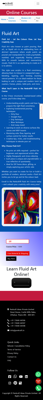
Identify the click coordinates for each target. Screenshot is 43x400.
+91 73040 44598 (17, 326)
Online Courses (12, 19)
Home (3, 19)
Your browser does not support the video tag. (21, 283)
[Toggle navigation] (38, 3)
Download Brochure (41, 111)
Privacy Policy (12, 353)
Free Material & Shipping (18, 253)
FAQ (9, 360)
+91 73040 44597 (17, 323)
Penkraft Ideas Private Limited (22, 309)
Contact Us (11, 357)
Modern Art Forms (26, 19)
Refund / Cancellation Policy (18, 346)
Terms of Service (14, 349)
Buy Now (11, 258)
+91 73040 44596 (17, 320)
